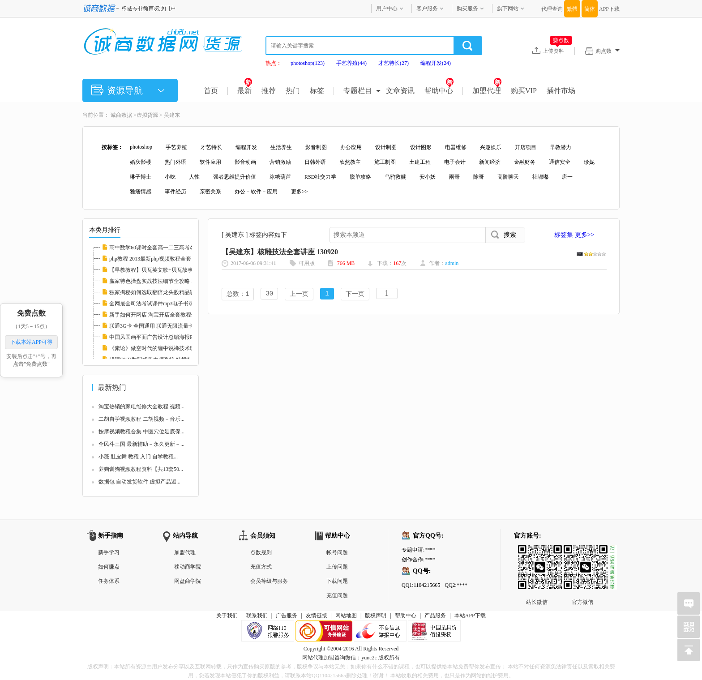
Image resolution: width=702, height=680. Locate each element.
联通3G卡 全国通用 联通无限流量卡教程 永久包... (167, 326)
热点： (273, 63)
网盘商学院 (187, 581)
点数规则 (261, 552)
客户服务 (427, 8)
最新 (244, 90)
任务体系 (109, 581)
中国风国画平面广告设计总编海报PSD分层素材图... (170, 337)
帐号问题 (337, 552)
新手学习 (109, 552)
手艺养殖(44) (351, 63)
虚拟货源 (147, 115)
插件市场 (561, 90)
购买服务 (467, 8)
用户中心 (387, 8)
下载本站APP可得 (31, 342)
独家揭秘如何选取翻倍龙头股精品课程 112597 (163, 292)
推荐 (268, 90)
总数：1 (238, 294)
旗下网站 (507, 8)
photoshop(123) (308, 63)
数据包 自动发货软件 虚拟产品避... (139, 482)
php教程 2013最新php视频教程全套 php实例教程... (167, 259)
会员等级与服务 (269, 581)
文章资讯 (400, 90)
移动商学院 (187, 567)
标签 (317, 90)
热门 (293, 90)
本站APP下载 (470, 615)
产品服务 (435, 615)
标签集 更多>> (574, 234)
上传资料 (557, 50)
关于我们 (227, 615)
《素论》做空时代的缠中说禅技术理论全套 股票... (168, 348)
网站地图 (346, 615)
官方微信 (582, 552)
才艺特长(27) (393, 63)
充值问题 (337, 595)
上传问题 (337, 567)
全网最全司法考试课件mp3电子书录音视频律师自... (169, 303)
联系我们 (257, 615)
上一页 (299, 294)
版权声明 (375, 615)
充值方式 (261, 567)
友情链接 (316, 615)
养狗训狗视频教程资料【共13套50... (140, 469)
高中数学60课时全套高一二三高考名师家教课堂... (167, 247)
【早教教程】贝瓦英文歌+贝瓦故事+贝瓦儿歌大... (168, 270)
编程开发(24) (435, 63)
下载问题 (337, 581)
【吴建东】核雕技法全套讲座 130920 (280, 252)
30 (269, 294)
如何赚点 (109, 567)
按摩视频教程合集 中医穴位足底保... (141, 431)
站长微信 (537, 552)
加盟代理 (486, 90)
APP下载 (609, 9)
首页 (211, 90)
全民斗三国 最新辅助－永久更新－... (141, 444)
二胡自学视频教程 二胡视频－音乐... (141, 419)
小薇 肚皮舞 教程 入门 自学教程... (138, 456)
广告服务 (286, 615)
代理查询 (552, 9)
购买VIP (524, 90)
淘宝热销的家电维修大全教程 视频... (141, 406)
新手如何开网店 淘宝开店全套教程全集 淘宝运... (166, 315)
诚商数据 (121, 115)
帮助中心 (439, 90)
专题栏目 (357, 90)
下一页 (355, 294)
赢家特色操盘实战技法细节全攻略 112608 (158, 281)
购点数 (607, 51)
